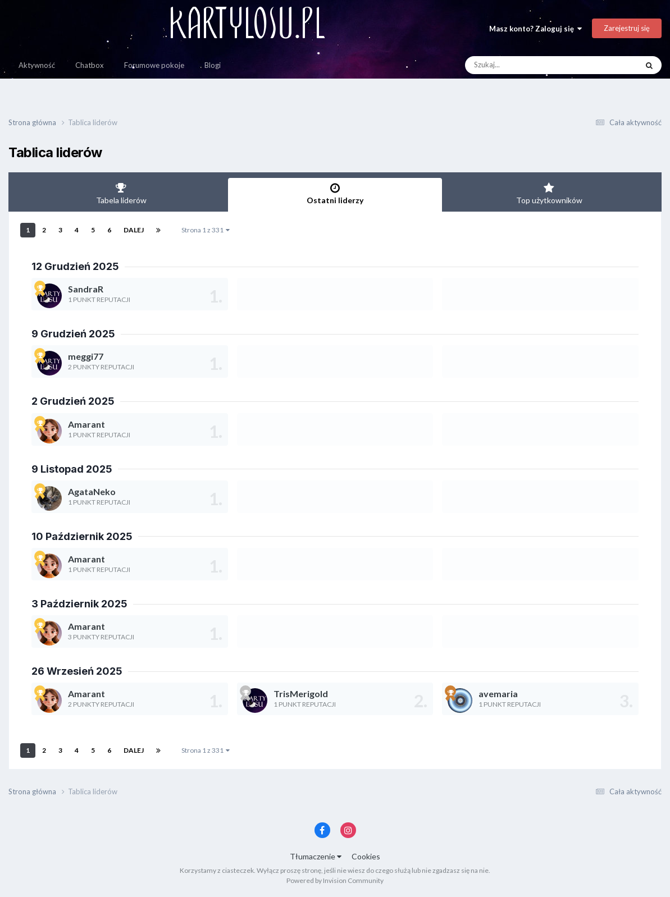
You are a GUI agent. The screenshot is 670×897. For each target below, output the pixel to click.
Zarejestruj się (627, 28)
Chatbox (89, 65)
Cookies (366, 856)
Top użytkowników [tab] (549, 193)
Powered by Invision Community (335, 880)
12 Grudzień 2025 (75, 266)
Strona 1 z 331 (205, 230)
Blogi (212, 65)
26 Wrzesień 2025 (76, 671)
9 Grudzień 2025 (73, 334)
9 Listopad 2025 (71, 469)
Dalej (134, 230)
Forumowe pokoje (154, 65)
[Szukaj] (525, 65)
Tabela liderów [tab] (121, 193)
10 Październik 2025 (82, 536)
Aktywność (37, 65)
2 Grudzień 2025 (73, 401)
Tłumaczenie (315, 856)
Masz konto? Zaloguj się (535, 28)
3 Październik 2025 (79, 604)
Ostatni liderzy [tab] (335, 193)
